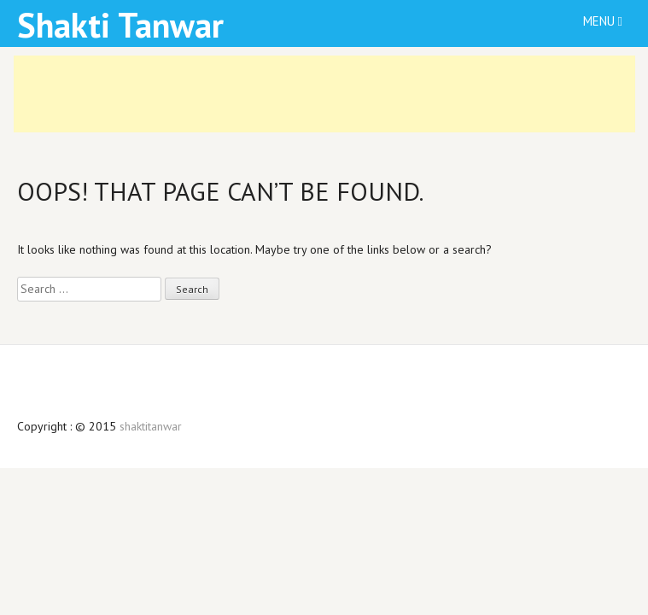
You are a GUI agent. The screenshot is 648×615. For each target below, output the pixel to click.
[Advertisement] (324, 94)
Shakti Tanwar (120, 25)
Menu (602, 21)
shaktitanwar (151, 426)
